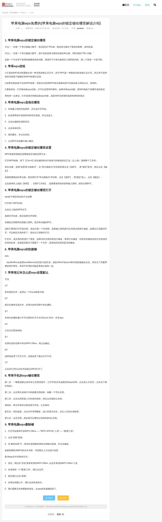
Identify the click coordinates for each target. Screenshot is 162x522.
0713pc (22, 13)
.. (27, 13)
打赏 (63, 498)
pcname (80, 28)
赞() (49, 498)
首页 (125, 5)
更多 (59, 514)
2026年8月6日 (37, 5)
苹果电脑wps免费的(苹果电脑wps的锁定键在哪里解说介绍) (56, 23)
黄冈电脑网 (7, 5)
